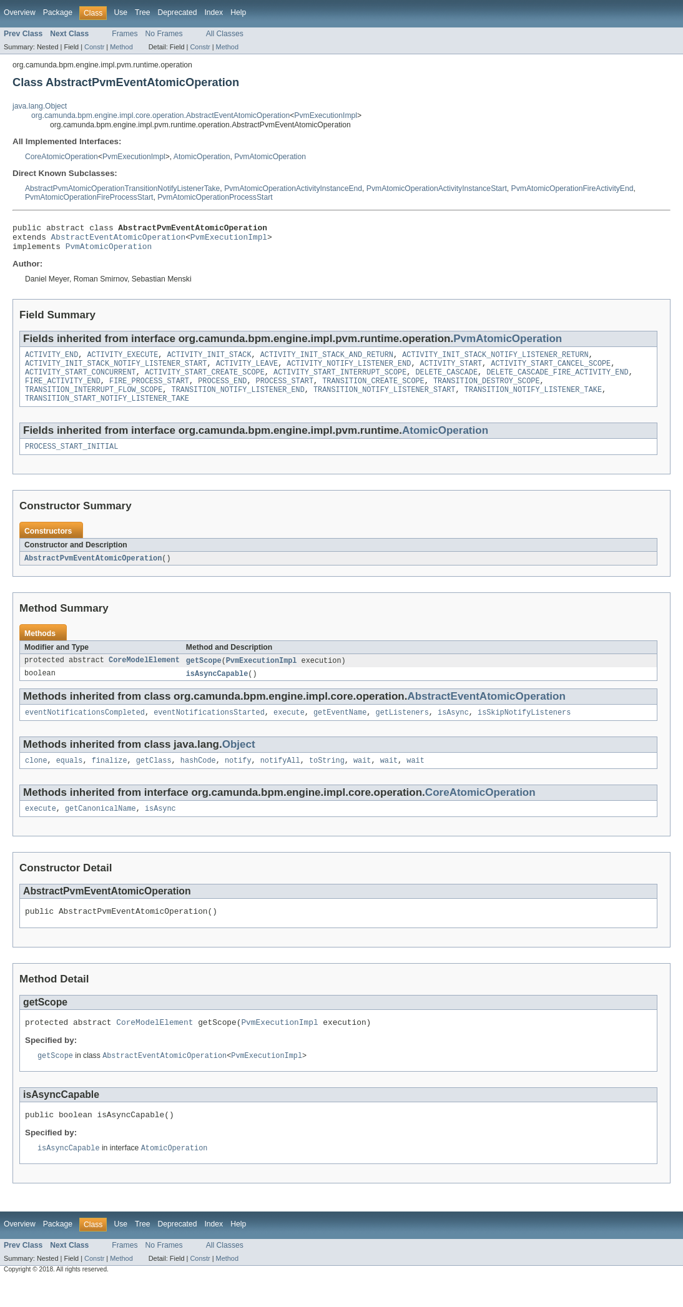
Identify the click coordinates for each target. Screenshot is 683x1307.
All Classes (224, 33)
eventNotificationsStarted (209, 730)
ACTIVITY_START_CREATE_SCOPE (205, 381)
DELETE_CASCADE (446, 381)
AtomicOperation (202, 156)
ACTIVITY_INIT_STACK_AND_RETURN (326, 361)
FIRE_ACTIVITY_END (63, 391)
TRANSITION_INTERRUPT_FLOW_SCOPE (93, 401)
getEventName (339, 730)
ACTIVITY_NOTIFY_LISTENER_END (349, 371)
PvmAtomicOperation (270, 156)
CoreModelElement (144, 676)
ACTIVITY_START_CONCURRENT (80, 381)
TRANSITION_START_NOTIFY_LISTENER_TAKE (107, 411)
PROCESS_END (222, 391)
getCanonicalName (100, 828)
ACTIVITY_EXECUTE (123, 361)
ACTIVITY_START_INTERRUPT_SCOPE (339, 381)
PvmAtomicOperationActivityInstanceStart (436, 188)
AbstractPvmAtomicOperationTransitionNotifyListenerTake (122, 188)
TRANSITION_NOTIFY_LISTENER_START (384, 401)
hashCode (198, 779)
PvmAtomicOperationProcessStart (214, 197)
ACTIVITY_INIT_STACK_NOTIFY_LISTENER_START (116, 371)
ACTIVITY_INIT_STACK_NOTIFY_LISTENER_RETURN (495, 361)
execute (289, 730)
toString (327, 779)
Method (121, 47)
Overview (20, 12)
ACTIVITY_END (51, 361)
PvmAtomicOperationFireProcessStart (89, 197)
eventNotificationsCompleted (85, 730)
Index (213, 12)
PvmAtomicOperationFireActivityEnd (572, 188)
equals (69, 779)
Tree (142, 12)
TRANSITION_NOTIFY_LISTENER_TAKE (533, 401)
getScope (204, 676)
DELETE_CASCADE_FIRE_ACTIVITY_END (557, 381)
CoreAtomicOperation (61, 156)
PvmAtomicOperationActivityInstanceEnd (293, 188)
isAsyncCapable (217, 690)
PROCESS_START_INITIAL (71, 461)
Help (238, 12)
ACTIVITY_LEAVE (247, 371)
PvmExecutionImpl (325, 115)
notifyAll (280, 779)
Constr (94, 47)
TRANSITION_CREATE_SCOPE (373, 391)
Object (238, 762)
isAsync (453, 730)
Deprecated (177, 12)
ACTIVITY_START (451, 371)
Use (120, 12)
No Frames (164, 33)
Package (57, 12)
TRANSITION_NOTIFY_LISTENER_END (238, 401)
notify (238, 779)
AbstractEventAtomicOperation (118, 240)
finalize (109, 779)
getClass (154, 779)
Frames (124, 33)
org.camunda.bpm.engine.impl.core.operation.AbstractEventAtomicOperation (160, 115)
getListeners (401, 730)
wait (362, 779)
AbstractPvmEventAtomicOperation (93, 573)
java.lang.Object (39, 106)
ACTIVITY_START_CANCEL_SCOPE (551, 371)
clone (36, 779)
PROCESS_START (284, 391)
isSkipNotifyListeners (524, 730)
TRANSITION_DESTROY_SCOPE (486, 391)
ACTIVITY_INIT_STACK (209, 361)
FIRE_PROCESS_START (149, 391)
